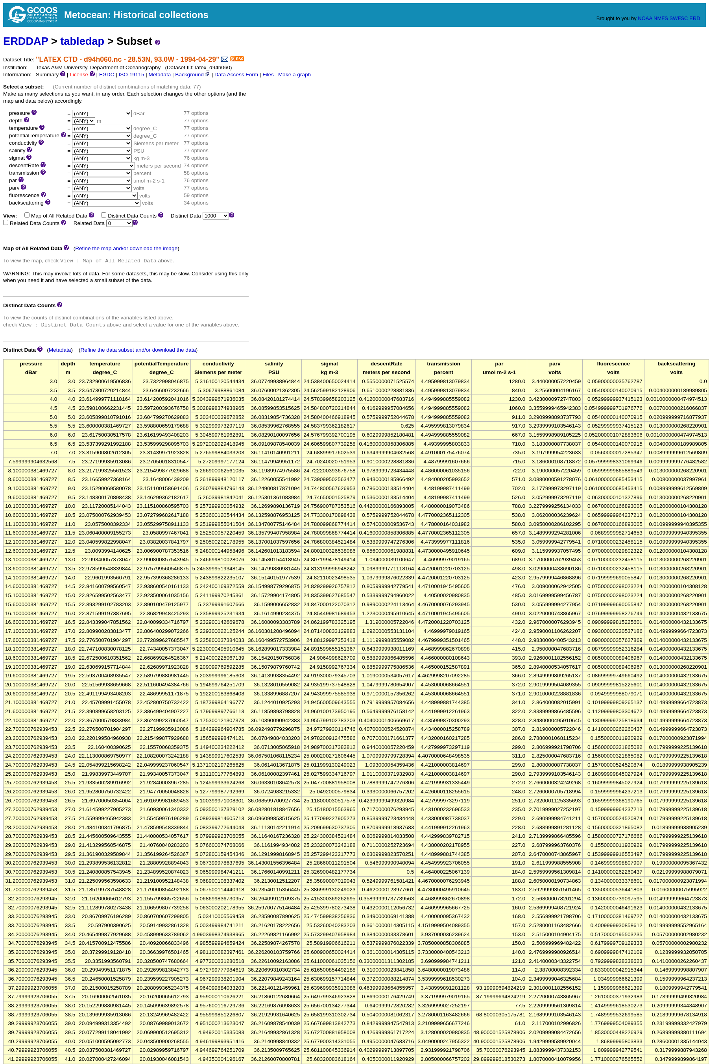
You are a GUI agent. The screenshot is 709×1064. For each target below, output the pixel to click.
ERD (694, 18)
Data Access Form (236, 74)
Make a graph (294, 74)
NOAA (645, 18)
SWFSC (679, 18)
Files (268, 74)
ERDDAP (25, 41)
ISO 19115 (131, 74)
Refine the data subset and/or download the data (138, 350)
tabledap (82, 41)
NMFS (661, 18)
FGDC (106, 74)
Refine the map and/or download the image (126, 248)
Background (192, 74)
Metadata (160, 74)
